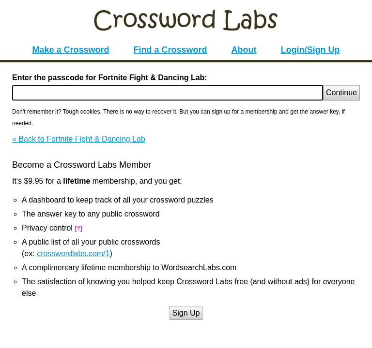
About (244, 50)
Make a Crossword (70, 50)
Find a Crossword (170, 50)
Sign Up (186, 313)
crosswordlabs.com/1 (73, 253)
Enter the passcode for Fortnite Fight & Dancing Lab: (109, 77)
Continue (341, 92)
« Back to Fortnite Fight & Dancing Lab (78, 139)
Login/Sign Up (310, 50)
